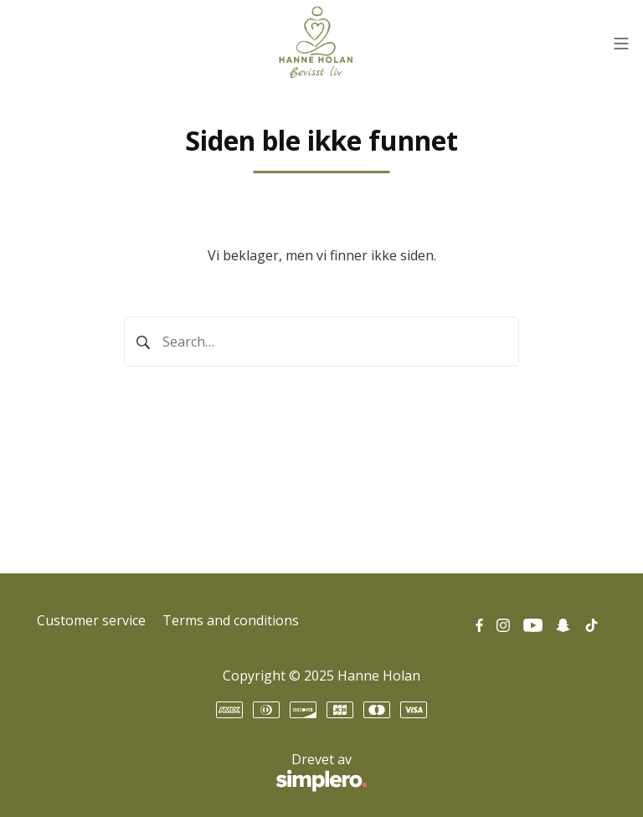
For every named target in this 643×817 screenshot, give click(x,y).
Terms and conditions (230, 620)
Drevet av (202, 772)
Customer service (91, 620)
